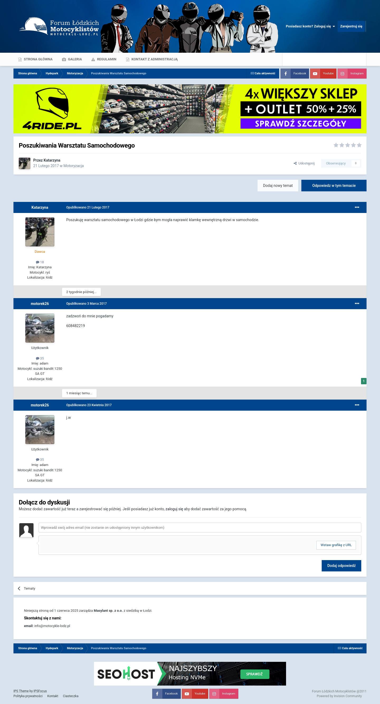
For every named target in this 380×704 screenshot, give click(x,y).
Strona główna (38, 59)
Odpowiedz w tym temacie (334, 185)
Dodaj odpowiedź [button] (341, 566)
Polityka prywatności (27, 696)
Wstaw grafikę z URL (336, 545)
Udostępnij (304, 163)
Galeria (74, 59)
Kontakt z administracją (154, 59)
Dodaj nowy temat (278, 185)
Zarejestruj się (351, 26)
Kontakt (52, 696)
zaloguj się (174, 509)
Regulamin (106, 59)
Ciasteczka (71, 696)
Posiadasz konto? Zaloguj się (310, 26)
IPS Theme (21, 691)
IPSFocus (40, 691)
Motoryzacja (73, 166)
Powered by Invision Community (339, 696)
